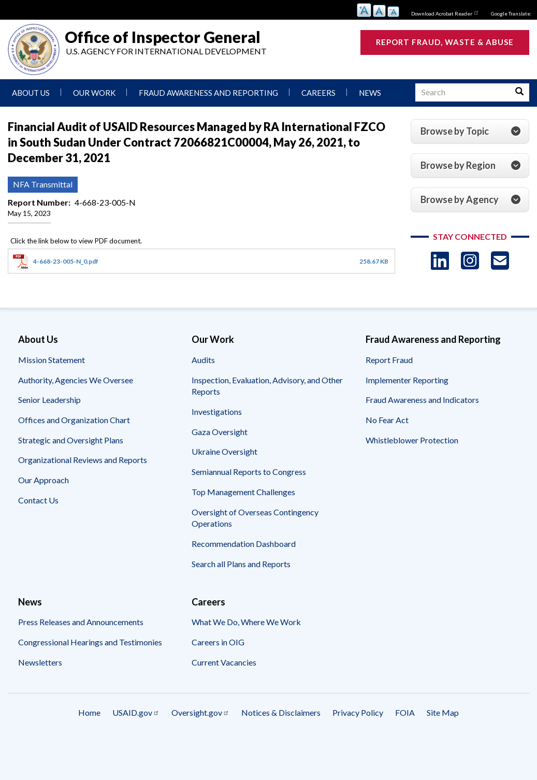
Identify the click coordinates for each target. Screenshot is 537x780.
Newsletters (40, 662)
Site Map (443, 712)
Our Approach (43, 480)
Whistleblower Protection (412, 440)
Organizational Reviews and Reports (82, 460)
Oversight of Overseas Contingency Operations (255, 518)
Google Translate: (511, 13)
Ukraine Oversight (224, 451)
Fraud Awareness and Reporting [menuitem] (208, 92)
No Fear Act (387, 420)
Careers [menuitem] (318, 92)
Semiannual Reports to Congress (249, 471)
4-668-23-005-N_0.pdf (65, 261)
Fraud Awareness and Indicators (422, 400)
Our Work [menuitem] (94, 92)
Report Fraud (389, 360)
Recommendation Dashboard (244, 543)
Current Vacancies (224, 662)
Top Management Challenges (243, 492)
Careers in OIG (218, 642)
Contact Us (38, 500)
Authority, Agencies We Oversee (75, 380)
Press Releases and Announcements (80, 622)
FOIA (405, 712)
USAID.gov (135, 712)
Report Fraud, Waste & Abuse (445, 42)
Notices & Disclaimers (281, 712)
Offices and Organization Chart (74, 420)
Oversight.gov (200, 712)
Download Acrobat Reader (445, 12)
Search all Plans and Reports (241, 564)
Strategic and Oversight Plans (70, 440)
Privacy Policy (357, 712)
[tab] (470, 131)
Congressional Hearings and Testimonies (90, 642)
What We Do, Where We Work (246, 622)
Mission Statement (51, 360)
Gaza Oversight (220, 432)
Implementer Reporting (407, 380)
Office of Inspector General (162, 36)
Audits (203, 360)
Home (89, 712)
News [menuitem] (370, 92)
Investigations (217, 411)
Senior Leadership (49, 400)
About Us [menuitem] (31, 92)
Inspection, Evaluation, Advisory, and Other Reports (267, 386)
